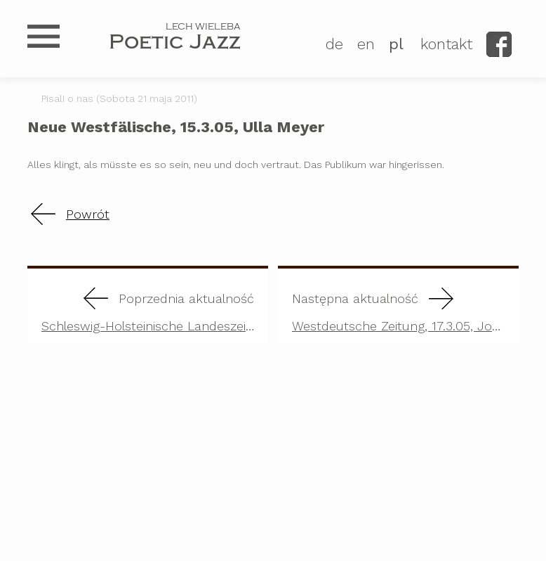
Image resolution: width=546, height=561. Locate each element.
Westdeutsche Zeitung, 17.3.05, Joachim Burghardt (405, 306)
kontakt (446, 44)
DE (334, 44)
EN (366, 44)
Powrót (87, 214)
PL (396, 44)
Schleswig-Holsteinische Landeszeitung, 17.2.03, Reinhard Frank (154, 306)
